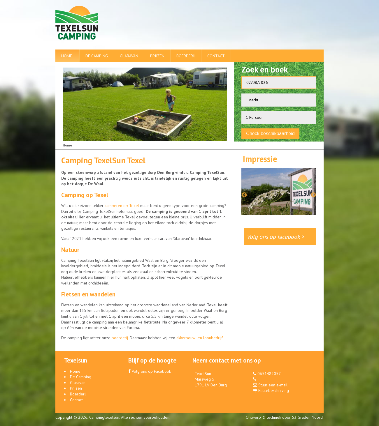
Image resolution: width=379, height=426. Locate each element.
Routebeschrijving (273, 390)
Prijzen (157, 56)
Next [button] (313, 195)
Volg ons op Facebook (149, 371)
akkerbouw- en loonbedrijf (199, 337)
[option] (279, 188)
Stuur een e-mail (272, 385)
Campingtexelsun (104, 417)
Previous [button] (244, 195)
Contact (216, 56)
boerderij (120, 337)
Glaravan (129, 56)
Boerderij (185, 56)
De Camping (96, 56)
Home (66, 56)
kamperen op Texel (122, 205)
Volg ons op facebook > (278, 236)
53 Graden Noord (307, 417)
